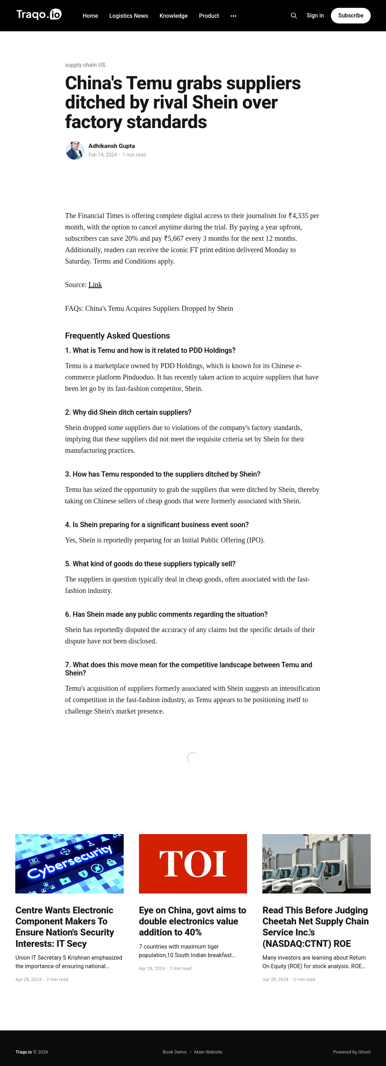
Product (209, 15)
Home (90, 15)
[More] (233, 16)
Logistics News (128, 15)
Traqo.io (23, 1052)
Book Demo (175, 1052)
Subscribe (350, 15)
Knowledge (174, 15)
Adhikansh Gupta (112, 145)
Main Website (208, 1052)
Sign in (315, 15)
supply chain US (85, 65)
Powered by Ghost (352, 1052)
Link (95, 284)
